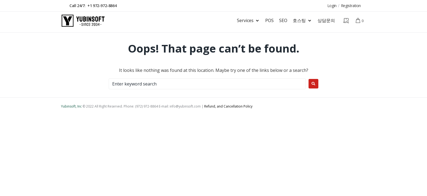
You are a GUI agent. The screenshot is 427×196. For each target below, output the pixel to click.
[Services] (248, 21)
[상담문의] (326, 21)
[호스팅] (302, 21)
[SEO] (283, 21)
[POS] (269, 21)
